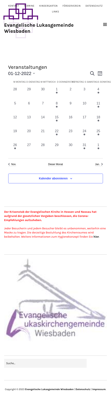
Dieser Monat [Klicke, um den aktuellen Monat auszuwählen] (55, 164)
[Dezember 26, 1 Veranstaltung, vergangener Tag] (15, 149)
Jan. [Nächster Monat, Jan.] (99, 164)
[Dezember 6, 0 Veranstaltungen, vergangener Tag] (29, 108)
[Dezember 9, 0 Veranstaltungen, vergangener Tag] (70, 108)
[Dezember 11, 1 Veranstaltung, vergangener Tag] (98, 108)
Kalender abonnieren (53, 178)
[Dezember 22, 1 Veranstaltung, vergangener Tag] (57, 136)
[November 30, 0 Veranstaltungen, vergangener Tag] (43, 94)
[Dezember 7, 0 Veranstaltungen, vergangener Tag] (43, 108)
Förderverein (72, 6)
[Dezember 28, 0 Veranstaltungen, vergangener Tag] (43, 149)
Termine (29, 6)
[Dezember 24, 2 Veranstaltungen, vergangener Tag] (84, 136)
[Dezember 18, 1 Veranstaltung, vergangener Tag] (98, 122)
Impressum (99, 389)
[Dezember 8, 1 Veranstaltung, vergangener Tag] (57, 108)
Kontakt (13, 6)
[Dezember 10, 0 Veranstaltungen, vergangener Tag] (84, 108)
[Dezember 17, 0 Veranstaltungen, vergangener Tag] (84, 122)
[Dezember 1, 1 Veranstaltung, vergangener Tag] (57, 94)
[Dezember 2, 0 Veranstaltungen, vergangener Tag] (70, 94)
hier (96, 236)
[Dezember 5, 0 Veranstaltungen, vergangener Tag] (15, 108)
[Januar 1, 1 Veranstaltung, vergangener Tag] (98, 149)
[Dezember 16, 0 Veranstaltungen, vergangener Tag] (70, 122)
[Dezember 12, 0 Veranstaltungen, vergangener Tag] (15, 122)
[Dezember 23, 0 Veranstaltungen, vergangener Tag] (70, 136)
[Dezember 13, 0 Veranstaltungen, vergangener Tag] (29, 122)
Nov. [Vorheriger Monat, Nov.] (12, 164)
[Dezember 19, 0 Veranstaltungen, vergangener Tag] (15, 136)
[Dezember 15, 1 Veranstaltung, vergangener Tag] (57, 122)
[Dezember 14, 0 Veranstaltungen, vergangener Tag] (43, 122)
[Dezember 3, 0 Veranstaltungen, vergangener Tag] (84, 94)
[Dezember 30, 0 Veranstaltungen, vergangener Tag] (70, 149)
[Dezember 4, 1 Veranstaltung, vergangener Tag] (98, 94)
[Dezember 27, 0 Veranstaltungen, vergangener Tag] (29, 149)
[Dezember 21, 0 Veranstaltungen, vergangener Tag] (43, 136)
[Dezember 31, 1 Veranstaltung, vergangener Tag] (84, 149)
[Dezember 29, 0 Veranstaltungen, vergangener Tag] (57, 149)
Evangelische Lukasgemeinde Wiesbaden (49, 389)
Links (55, 11)
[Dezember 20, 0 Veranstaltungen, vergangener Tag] (29, 136)
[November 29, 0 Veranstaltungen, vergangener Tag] (29, 94)
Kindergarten (48, 6)
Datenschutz (94, 6)
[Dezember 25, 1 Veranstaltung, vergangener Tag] (98, 136)
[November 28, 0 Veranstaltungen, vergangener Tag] (15, 94)
